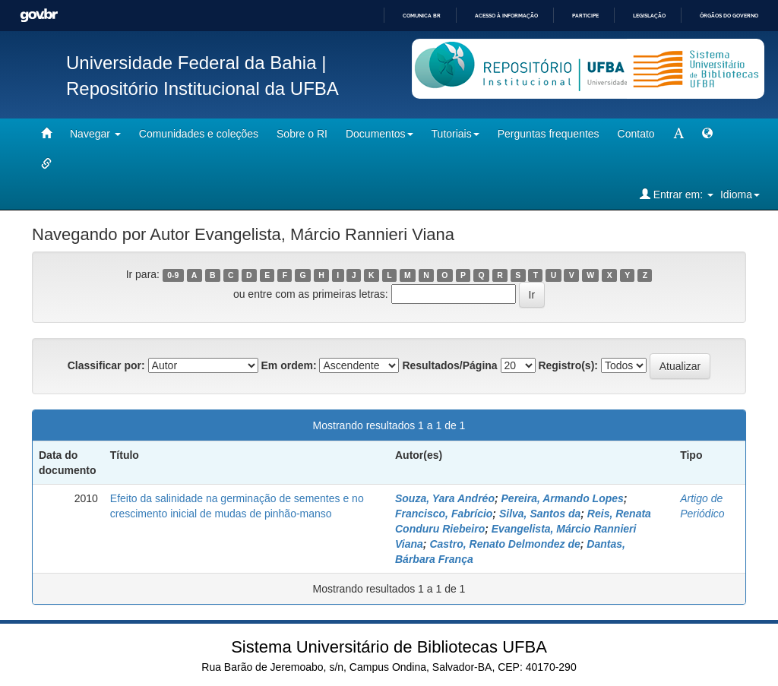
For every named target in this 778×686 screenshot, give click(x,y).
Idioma (740, 194)
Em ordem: (288, 365)
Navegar (95, 134)
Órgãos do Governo (729, 15)
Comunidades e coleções (198, 134)
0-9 (173, 275)
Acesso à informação (506, 15)
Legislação (649, 15)
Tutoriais (455, 134)
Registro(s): (568, 365)
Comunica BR (422, 15)
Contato (636, 134)
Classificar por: (106, 365)
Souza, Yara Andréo (445, 498)
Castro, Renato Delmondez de (504, 544)
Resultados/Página (449, 365)
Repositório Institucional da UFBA (202, 88)
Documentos (379, 134)
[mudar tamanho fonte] (678, 134)
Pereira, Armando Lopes (562, 498)
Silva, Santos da (539, 513)
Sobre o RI (302, 134)
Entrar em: (676, 194)
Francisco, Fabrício (443, 513)
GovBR (39, 15)
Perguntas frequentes (548, 134)
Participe (585, 15)
